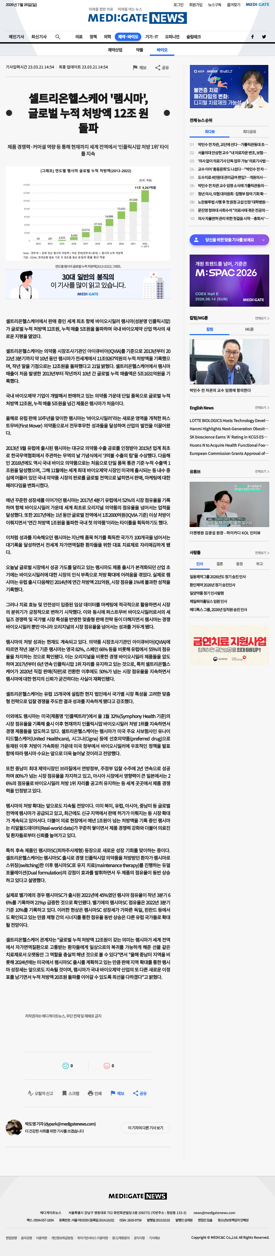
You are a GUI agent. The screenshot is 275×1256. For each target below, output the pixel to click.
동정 (239, 563)
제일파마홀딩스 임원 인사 (208, 601)
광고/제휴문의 (121, 1238)
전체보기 (260, 318)
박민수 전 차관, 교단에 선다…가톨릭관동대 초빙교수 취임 (233, 144)
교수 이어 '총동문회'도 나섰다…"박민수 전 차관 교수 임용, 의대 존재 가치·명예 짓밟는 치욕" (233, 169)
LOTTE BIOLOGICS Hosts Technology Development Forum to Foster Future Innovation (229, 420)
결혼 (219, 563)
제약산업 (115, 50)
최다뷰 (210, 131)
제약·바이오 (128, 36)
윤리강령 (26, 1238)
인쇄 (98, 1093)
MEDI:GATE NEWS (137, 15)
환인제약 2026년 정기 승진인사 (212, 585)
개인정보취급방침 (62, 1238)
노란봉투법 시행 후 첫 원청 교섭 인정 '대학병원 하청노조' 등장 (233, 202)
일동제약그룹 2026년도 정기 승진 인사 (218, 576)
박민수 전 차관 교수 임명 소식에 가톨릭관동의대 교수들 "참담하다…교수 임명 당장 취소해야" (233, 185)
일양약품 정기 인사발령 (207, 593)
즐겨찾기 (233, 5)
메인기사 (16, 36)
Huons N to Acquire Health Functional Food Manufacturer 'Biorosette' (229, 445)
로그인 (178, 5)
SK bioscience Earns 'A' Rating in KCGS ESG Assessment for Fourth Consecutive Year (229, 437)
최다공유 (249, 131)
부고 (259, 563)
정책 (93, 36)
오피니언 (172, 36)
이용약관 (41, 1238)
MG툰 (249, 329)
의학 (107, 36)
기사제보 (154, 1238)
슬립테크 (193, 36)
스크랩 (73, 1093)
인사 (199, 563)
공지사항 (139, 1238)
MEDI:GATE (257, 4)
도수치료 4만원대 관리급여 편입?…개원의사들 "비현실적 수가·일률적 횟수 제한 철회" (233, 177)
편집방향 (11, 1238)
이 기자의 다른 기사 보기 (145, 1127)
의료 (78, 36)
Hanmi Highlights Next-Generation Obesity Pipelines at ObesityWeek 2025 (229, 428)
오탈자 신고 (44, 1093)
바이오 (162, 50)
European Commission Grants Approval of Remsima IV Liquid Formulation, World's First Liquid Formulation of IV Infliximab (229, 453)
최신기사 (39, 36)
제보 (142, 67)
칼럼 (209, 329)
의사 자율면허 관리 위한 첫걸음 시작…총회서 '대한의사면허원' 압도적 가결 (233, 218)
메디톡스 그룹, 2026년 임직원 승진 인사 (218, 609)
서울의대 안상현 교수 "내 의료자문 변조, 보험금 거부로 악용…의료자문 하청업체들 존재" (233, 152)
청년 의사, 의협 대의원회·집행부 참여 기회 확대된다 (233, 193)
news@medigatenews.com (214, 1212)
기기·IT (151, 36)
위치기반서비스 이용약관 (92, 1238)
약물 (139, 50)
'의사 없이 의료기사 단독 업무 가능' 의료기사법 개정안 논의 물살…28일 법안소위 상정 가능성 (233, 161)
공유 (165, 67)
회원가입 (195, 5)
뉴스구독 (214, 5)
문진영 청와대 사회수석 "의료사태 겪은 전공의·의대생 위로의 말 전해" (233, 210)
